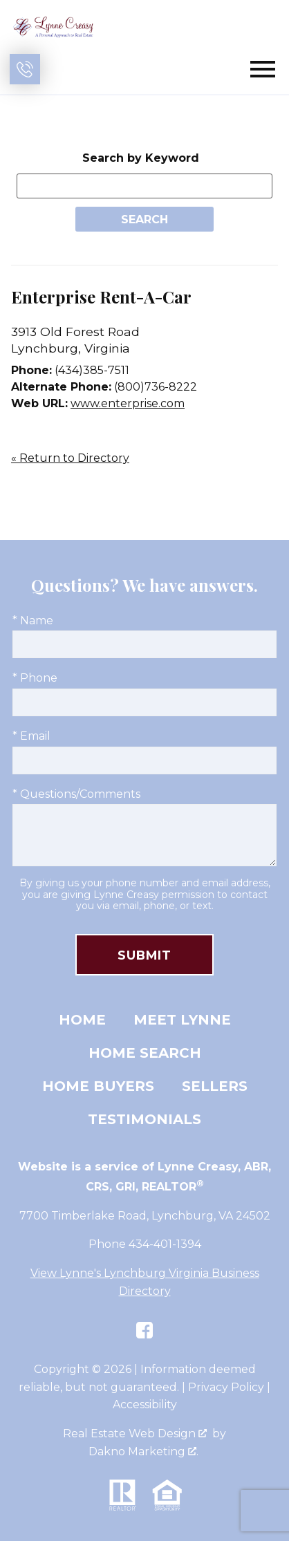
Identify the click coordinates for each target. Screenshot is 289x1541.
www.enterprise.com (128, 403)
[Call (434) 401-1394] (25, 69)
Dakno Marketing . (143, 1451)
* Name (32, 620)
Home (82, 1019)
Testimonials (144, 1119)
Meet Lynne (182, 1019)
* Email (31, 736)
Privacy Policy (226, 1387)
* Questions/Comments (76, 794)
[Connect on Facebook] (144, 1330)
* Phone (34, 677)
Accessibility (145, 1404)
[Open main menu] (262, 69)
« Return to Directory (70, 458)
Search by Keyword (140, 158)
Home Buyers (98, 1086)
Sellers (215, 1086)
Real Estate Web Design (135, 1433)
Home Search (144, 1053)
